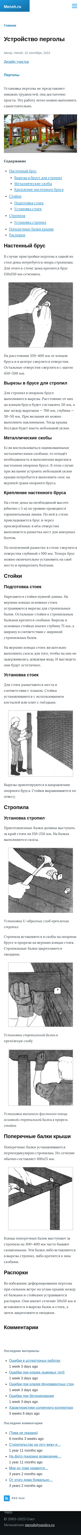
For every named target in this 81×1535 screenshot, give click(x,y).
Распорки (17, 235)
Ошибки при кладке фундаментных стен (41, 1384)
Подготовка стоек (29, 203)
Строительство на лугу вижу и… (35, 1444)
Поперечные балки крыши (31, 229)
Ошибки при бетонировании (31, 1396)
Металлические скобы (33, 183)
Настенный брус (23, 171)
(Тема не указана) (23, 1433)
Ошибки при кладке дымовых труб (37, 1372)
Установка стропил (30, 222)
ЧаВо (8, 1512)
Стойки (15, 196)
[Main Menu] (74, 6)
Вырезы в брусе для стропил (38, 177)
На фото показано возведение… (35, 1456)
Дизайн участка (16, 62)
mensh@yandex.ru (40, 1525)
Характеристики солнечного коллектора (41, 1407)
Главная (10, 25)
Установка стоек (28, 209)
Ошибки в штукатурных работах (34, 1360)
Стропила (17, 215)
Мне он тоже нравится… (28, 1468)
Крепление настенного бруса (39, 189)
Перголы (11, 75)
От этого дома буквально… (31, 1480)
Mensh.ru (12, 7)
